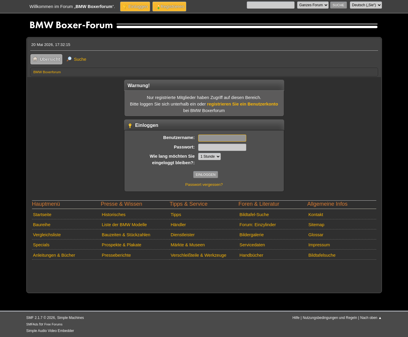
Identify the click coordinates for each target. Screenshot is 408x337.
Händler (178, 224)
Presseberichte (116, 255)
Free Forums (53, 324)
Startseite (42, 214)
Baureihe (41, 224)
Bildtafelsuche (322, 255)
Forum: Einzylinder (257, 224)
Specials (41, 244)
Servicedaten (252, 244)
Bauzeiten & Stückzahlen (126, 234)
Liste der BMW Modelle (124, 224)
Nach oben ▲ (371, 318)
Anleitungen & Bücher (54, 255)
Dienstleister (183, 234)
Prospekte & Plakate (121, 244)
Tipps (176, 214)
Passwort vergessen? (204, 184)
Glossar (316, 234)
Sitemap (316, 224)
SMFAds (32, 324)
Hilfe (296, 318)
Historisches (114, 214)
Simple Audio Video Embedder (50, 331)
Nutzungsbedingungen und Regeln (330, 318)
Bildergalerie (251, 234)
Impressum (319, 244)
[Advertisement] (138, 271)
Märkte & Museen (188, 244)
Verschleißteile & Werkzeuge (198, 255)
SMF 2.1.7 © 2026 (40, 318)
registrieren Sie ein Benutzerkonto (242, 104)
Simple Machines (70, 318)
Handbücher (251, 255)
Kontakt (315, 214)
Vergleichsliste (47, 234)
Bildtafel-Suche (254, 214)
